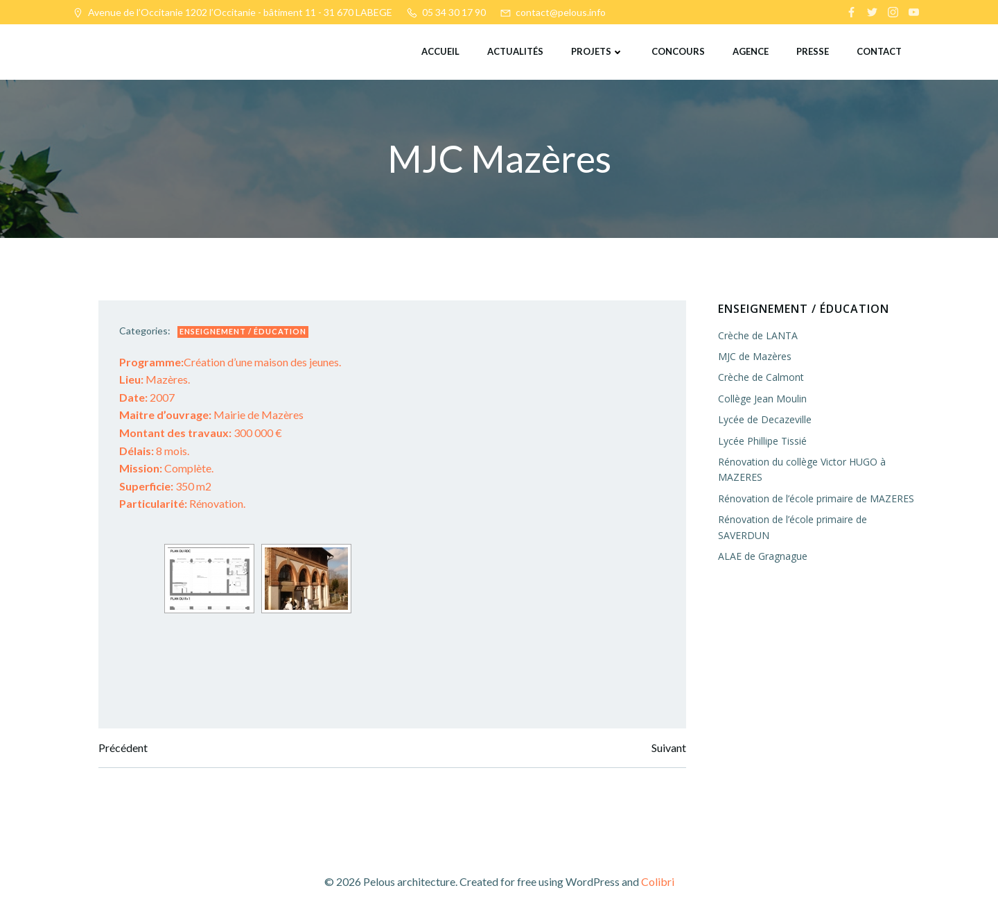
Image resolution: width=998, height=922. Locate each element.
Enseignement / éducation (243, 331)
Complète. (166, 468)
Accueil (440, 51)
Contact (879, 51)
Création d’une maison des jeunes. (230, 361)
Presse (812, 51)
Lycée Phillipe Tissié (762, 440)
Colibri (657, 881)
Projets (597, 51)
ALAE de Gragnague (762, 556)
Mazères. (154, 379)
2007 (147, 397)
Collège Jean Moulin (762, 398)
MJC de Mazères (754, 356)
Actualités (515, 51)
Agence (751, 51)
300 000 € (200, 432)
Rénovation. (182, 503)
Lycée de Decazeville (765, 419)
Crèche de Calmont (761, 377)
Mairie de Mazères (211, 414)
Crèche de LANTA (758, 335)
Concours (678, 51)
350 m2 (165, 486)
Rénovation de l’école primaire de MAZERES (816, 498)
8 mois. (154, 450)
